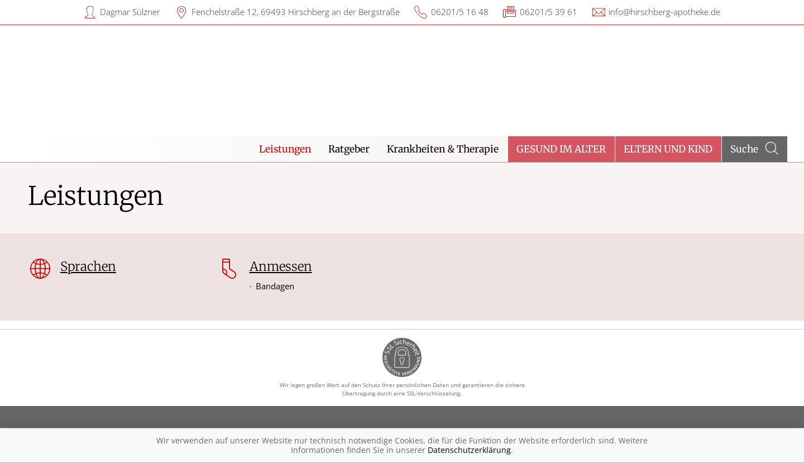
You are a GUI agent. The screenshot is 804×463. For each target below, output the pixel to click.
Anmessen (281, 266)
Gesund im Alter (561, 149)
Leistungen (285, 149)
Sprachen (88, 266)
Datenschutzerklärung (469, 450)
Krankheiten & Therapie (443, 149)
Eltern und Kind (668, 149)
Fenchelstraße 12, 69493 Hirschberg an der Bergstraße (296, 11)
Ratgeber (349, 149)
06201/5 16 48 (460, 11)
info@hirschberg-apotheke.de (664, 11)
